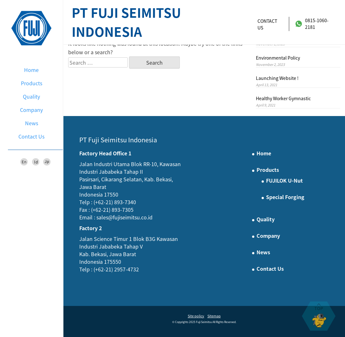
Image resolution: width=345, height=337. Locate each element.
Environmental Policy (278, 58)
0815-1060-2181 (312, 23)
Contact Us (31, 136)
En (24, 162)
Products (31, 83)
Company (31, 109)
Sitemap (214, 315)
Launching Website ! (277, 78)
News (31, 123)
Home (31, 70)
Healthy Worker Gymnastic (283, 98)
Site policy (196, 315)
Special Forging (285, 197)
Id (35, 162)
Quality (31, 96)
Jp (47, 162)
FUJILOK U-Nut (284, 180)
